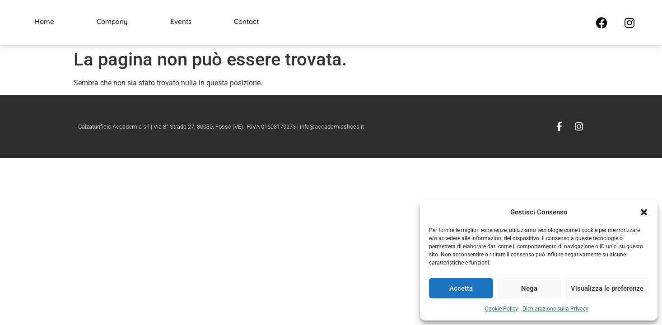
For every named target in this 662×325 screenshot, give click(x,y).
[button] (643, 212)
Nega (529, 288)
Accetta (461, 288)
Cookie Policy (501, 309)
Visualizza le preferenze (607, 288)
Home (44, 21)
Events (180, 21)
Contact (246, 21)
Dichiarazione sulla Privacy (555, 309)
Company (112, 21)
